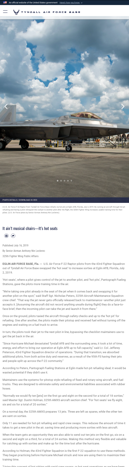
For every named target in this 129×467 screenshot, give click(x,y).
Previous (6, 106)
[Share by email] (13, 236)
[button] (71, 2)
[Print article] (6, 236)
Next (122, 106)
